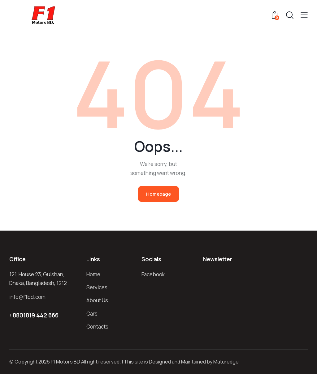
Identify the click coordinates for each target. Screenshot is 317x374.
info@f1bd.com (27, 296)
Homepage (158, 194)
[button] (304, 15)
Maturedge (226, 361)
